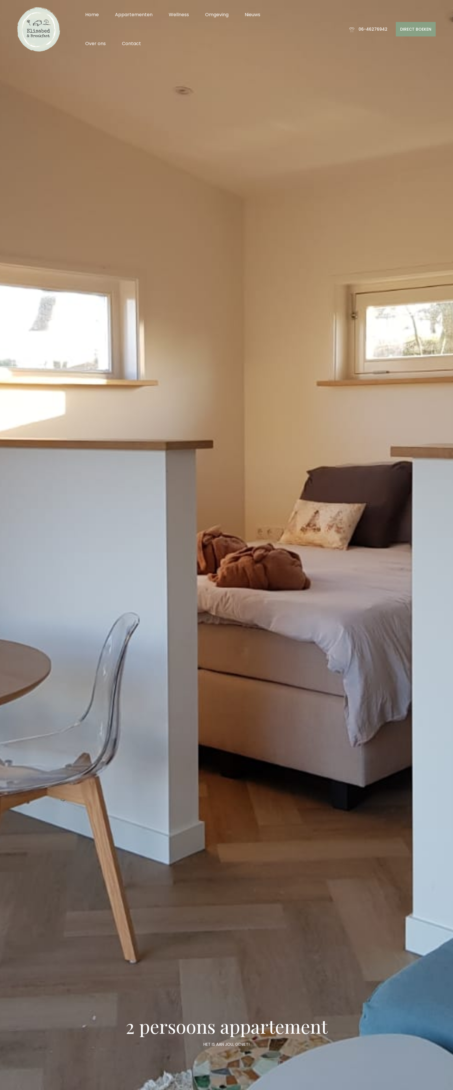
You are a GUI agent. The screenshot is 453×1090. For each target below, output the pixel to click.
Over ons (95, 43)
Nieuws (252, 14)
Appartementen (134, 14)
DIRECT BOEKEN (415, 29)
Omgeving (217, 14)
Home (92, 14)
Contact (131, 43)
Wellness (179, 14)
